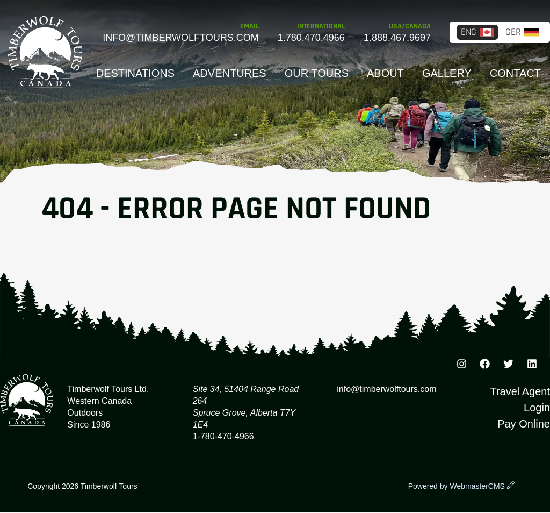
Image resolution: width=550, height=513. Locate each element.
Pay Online (523, 424)
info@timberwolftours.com (181, 37)
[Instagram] (461, 366)
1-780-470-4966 (223, 436)
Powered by (456, 486)
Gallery (447, 73)
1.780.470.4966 (311, 37)
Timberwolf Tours (45, 52)
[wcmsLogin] (511, 486)
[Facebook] (485, 366)
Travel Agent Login (520, 400)
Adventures (229, 73)
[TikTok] (532, 366)
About (385, 73)
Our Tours (317, 73)
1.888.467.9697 (397, 37)
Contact (515, 73)
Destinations (135, 73)
